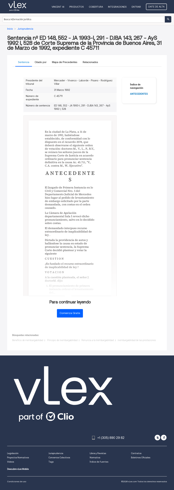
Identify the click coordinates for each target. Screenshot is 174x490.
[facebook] (164, 437)
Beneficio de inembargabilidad (27, 340)
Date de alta (156, 6)
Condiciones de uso (16, 481)
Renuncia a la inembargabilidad (98, 340)
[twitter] (157, 437)
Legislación (13, 453)
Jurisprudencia (55, 453)
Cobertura (96, 6)
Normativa (95, 457)
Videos (10, 462)
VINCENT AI (58, 6)
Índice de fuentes (99, 462)
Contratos (136, 453)
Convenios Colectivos (59, 457)
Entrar (136, 6)
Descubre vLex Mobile (18, 469)
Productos (76, 6)
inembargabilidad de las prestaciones (137, 340)
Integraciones (117, 6)
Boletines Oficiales (140, 457)
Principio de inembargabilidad (62, 340)
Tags (51, 462)
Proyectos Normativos (18, 457)
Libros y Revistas (98, 453)
